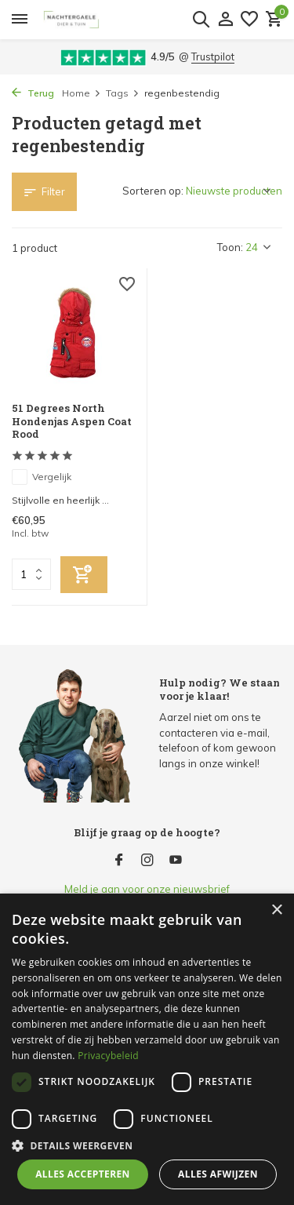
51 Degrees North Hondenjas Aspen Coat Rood (72, 422)
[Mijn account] (225, 19)
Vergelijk (41, 477)
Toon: (230, 247)
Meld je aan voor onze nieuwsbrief (147, 889)
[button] (147, 1145)
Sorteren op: (152, 190)
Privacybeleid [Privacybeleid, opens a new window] (108, 1055)
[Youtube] (175, 860)
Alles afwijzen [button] (218, 1174)
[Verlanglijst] (249, 19)
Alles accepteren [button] (82, 1174)
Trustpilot (212, 56)
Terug (33, 93)
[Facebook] (119, 860)
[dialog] (147, 1049)
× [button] (276, 910)
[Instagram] (147, 860)
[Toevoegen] (83, 574)
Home (81, 93)
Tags (123, 93)
